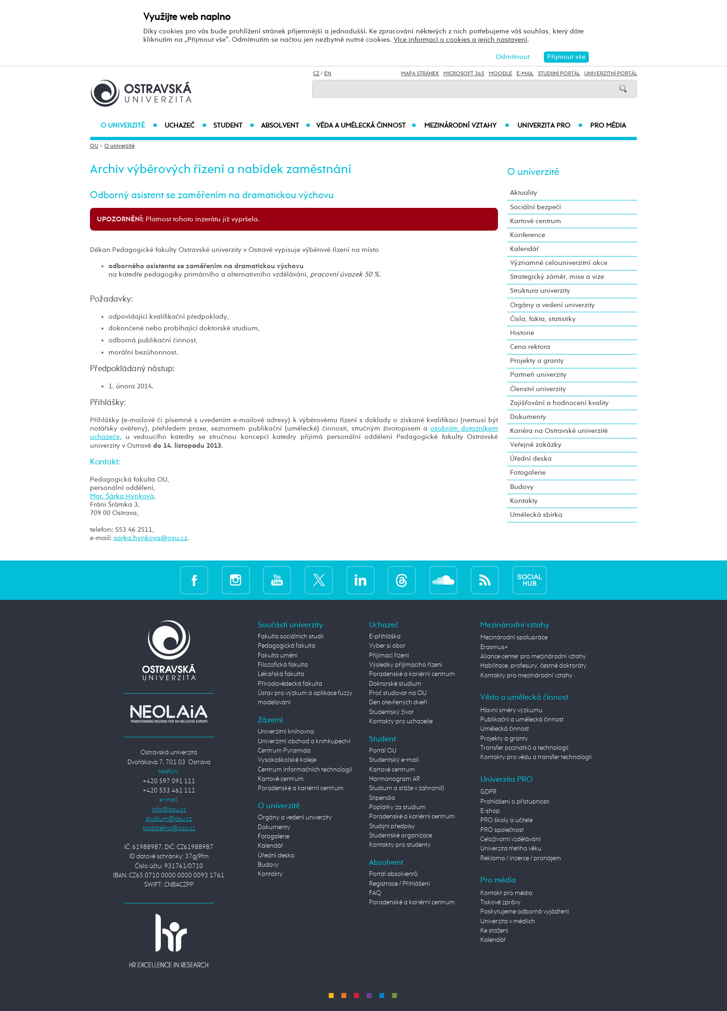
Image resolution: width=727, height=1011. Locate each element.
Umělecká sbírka (536, 514)
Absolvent (285, 125)
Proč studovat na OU (398, 693)
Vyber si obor (387, 646)
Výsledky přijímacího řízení (405, 665)
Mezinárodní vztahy (466, 125)
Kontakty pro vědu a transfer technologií (536, 757)
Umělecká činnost (504, 729)
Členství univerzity (538, 389)
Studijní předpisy (392, 826)
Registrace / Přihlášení (399, 884)
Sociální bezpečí (535, 207)
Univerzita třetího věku (511, 848)
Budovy (522, 486)
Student (233, 125)
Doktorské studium (395, 684)
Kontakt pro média (506, 893)
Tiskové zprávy (500, 902)
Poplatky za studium (397, 807)
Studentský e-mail (394, 760)
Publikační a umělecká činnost (522, 719)
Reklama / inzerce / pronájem (520, 858)
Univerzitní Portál (610, 74)
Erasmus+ (494, 647)
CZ (316, 74)
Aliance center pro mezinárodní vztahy (533, 656)
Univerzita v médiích (507, 921)
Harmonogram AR (394, 779)
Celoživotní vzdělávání (510, 839)
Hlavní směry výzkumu (511, 710)
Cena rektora (530, 346)
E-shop (490, 811)
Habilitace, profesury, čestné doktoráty (533, 666)
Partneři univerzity (538, 374)
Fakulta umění (278, 655)
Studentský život (391, 712)
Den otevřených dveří (398, 702)
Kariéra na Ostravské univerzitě (559, 430)
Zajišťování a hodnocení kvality (559, 402)
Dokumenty (528, 416)
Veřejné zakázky (535, 444)
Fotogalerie (528, 472)
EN (327, 74)
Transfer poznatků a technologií (524, 748)
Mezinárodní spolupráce (514, 637)
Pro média (608, 125)
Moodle (500, 74)
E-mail (525, 74)
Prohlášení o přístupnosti (514, 801)
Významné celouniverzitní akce (558, 262)
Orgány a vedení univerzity (552, 305)
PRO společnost (502, 830)
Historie (522, 332)
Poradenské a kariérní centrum (301, 788)
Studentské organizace (400, 835)
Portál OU (382, 750)
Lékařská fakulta (281, 674)
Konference (527, 235)
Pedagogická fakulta (286, 646)
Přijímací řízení (389, 655)
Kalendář (524, 248)
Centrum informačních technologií (305, 769)
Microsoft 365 (464, 74)
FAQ (375, 893)
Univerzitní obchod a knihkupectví (304, 741)
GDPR (488, 792)
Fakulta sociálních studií (291, 636)
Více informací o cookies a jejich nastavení (460, 39)
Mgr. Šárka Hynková (122, 496)
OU (94, 146)
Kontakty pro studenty (400, 845)
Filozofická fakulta (283, 665)
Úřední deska (531, 458)
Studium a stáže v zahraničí (406, 788)
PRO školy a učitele (506, 820)
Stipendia (382, 798)
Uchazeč (185, 125)
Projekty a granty (537, 360)
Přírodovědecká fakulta (290, 684)
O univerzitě (129, 125)
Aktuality (523, 192)
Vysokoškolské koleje (287, 760)
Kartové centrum (535, 221)
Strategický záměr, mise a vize (557, 276)
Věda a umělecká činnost (366, 125)
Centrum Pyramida (284, 750)
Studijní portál (559, 74)
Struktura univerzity (540, 290)
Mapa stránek (420, 74)
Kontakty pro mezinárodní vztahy (526, 675)
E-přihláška (385, 636)
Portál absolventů (393, 874)
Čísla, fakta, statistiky (543, 319)
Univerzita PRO (550, 125)
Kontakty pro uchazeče (401, 721)
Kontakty (524, 500)
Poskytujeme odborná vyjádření (524, 911)
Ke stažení (494, 930)
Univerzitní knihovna (286, 731)
